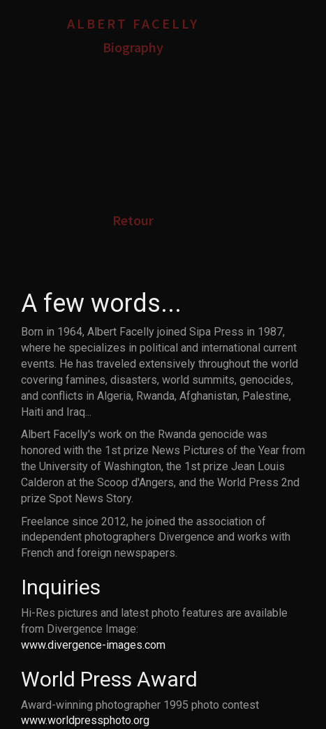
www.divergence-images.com (93, 645)
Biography (133, 47)
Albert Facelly (133, 23)
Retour (133, 220)
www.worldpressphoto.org (85, 720)
